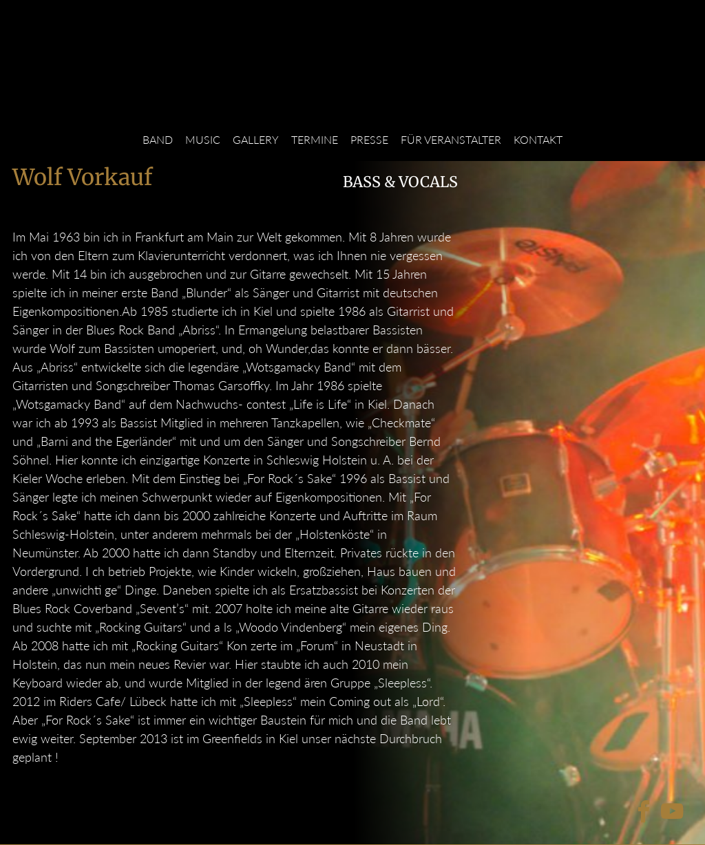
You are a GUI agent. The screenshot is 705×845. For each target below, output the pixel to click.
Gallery (256, 139)
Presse (369, 139)
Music (202, 139)
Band (158, 139)
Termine (314, 139)
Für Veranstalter (451, 139)
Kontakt (538, 139)
